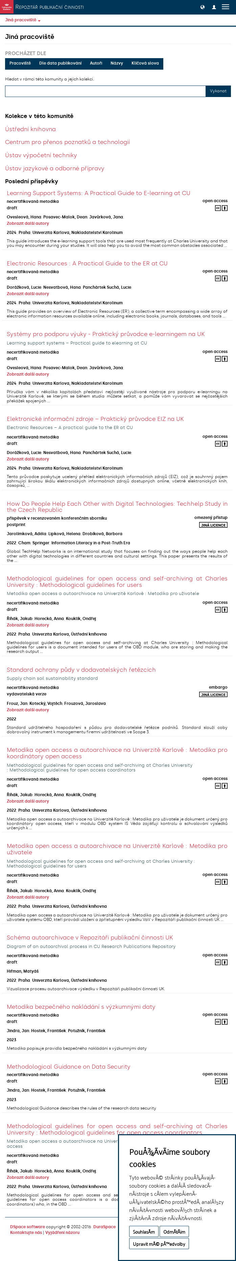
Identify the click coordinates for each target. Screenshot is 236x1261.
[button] (202, 7)
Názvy (117, 63)
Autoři (96, 63)
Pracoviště (20, 63)
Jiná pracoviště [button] (23, 20)
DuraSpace (104, 1226)
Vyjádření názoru (62, 1232)
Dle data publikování (60, 63)
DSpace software (27, 1226)
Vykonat (218, 91)
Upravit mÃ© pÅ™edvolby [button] (159, 1243)
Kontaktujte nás (26, 1232)
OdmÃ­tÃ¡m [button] (174, 1231)
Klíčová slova (145, 63)
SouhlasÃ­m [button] (144, 1231)
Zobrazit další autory (28, 223)
